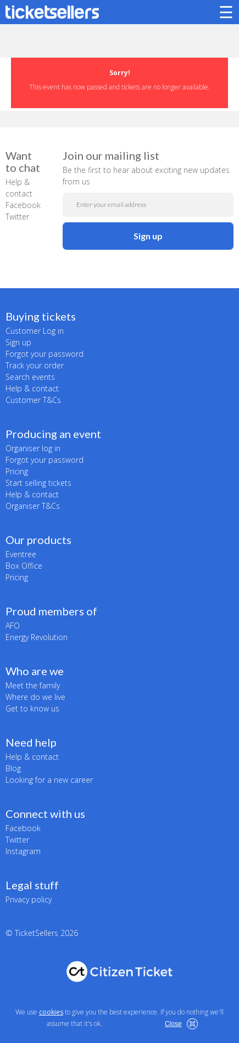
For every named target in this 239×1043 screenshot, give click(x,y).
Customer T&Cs (33, 400)
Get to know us (32, 708)
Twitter (17, 216)
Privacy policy (28, 899)
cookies (51, 1012)
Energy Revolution (36, 637)
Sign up (148, 236)
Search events (30, 377)
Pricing (16, 471)
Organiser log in (32, 448)
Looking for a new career (49, 780)
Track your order (34, 365)
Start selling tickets (38, 483)
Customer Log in (34, 331)
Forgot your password (44, 354)
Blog (13, 768)
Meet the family (32, 685)
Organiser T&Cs (32, 506)
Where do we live (35, 697)
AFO (12, 625)
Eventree (20, 554)
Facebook (23, 205)
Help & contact (32, 388)
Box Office (23, 565)
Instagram (23, 851)
